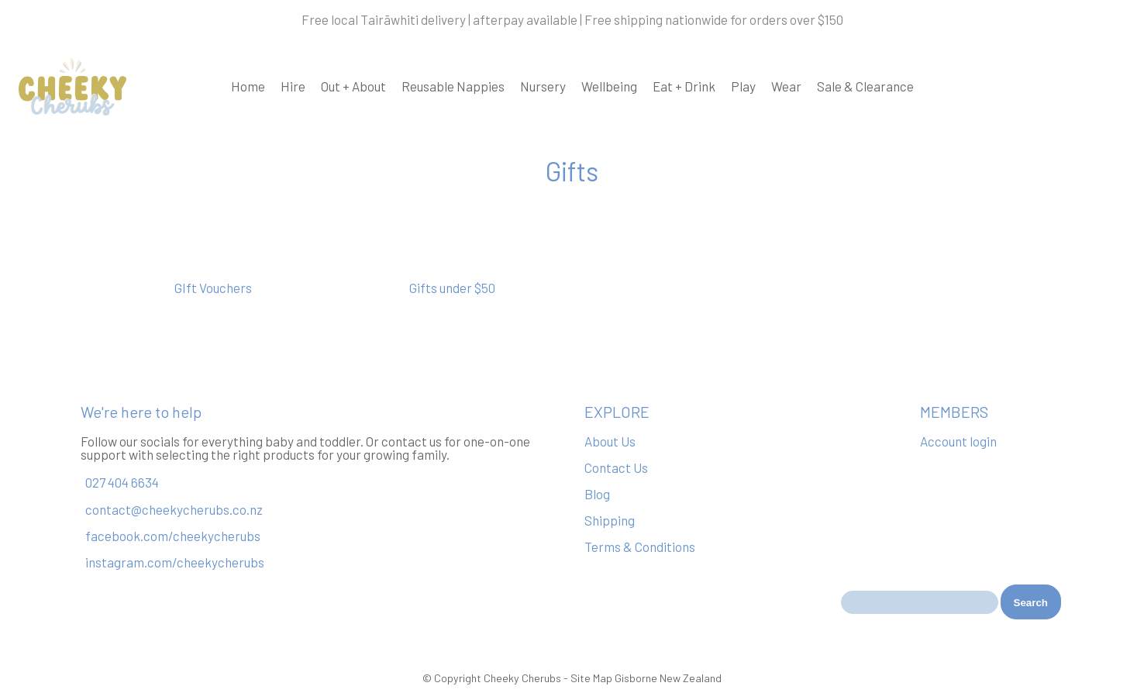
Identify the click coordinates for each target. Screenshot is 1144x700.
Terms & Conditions (639, 546)
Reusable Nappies (453, 86)
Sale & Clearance (865, 86)
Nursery (543, 86)
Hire (293, 86)
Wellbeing (609, 86)
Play (743, 86)
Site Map (591, 677)
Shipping (609, 520)
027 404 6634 (122, 483)
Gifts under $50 (452, 287)
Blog (597, 494)
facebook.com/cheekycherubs (172, 535)
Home (248, 86)
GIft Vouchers (213, 287)
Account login (958, 441)
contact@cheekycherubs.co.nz (174, 509)
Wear (786, 86)
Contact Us (616, 467)
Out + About (353, 86)
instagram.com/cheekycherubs (174, 562)
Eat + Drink (684, 86)
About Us (610, 441)
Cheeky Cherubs (522, 677)
